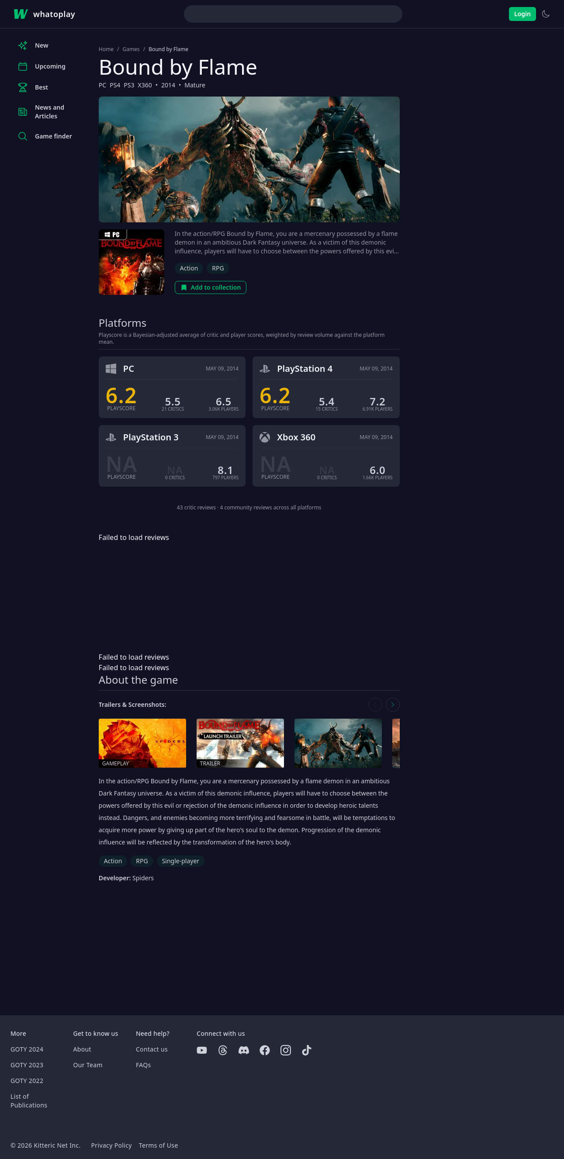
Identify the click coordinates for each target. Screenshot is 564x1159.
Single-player (180, 861)
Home (106, 49)
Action (189, 268)
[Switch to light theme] (545, 14)
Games (130, 49)
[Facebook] (265, 1050)
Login (522, 14)
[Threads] (223, 1050)
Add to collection (210, 287)
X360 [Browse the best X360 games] (145, 85)
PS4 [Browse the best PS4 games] (115, 85)
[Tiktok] (306, 1050)
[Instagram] (285, 1050)
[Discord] (244, 1050)
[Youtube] (202, 1050)
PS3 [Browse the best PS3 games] (129, 85)
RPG (218, 268)
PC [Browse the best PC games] (102, 85)
